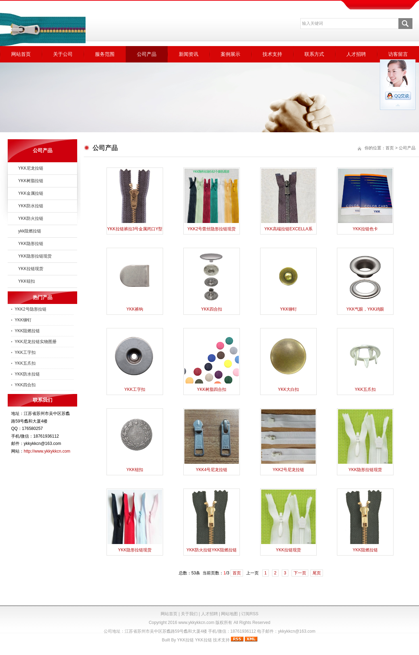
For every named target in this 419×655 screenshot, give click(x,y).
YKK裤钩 (134, 309)
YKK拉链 (185, 640)
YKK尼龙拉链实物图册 (36, 341)
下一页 (300, 573)
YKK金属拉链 (30, 193)
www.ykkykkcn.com (196, 622)
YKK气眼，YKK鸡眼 (365, 309)
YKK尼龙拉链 (30, 168)
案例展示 (230, 54)
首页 (389, 148)
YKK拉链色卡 (365, 228)
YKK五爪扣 (25, 363)
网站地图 (229, 613)
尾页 (317, 573)
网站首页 (21, 54)
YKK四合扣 (25, 384)
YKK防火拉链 (30, 218)
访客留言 (398, 54)
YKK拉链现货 (30, 268)
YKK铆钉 (23, 320)
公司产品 (146, 54)
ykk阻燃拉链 (29, 231)
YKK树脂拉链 (30, 180)
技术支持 (272, 54)
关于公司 (63, 54)
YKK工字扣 (25, 352)
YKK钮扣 (26, 281)
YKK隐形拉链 (30, 243)
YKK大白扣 (288, 389)
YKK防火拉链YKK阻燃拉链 (211, 550)
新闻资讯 (188, 54)
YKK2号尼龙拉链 (288, 469)
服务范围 (105, 54)
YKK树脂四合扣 (211, 389)
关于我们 (189, 613)
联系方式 (314, 54)
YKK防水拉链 (30, 205)
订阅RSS (249, 613)
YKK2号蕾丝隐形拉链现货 (212, 228)
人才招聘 (356, 54)
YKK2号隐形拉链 (30, 309)
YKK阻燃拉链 (27, 330)
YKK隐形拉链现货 (35, 256)
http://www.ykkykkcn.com (47, 451)
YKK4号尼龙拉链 (212, 469)
